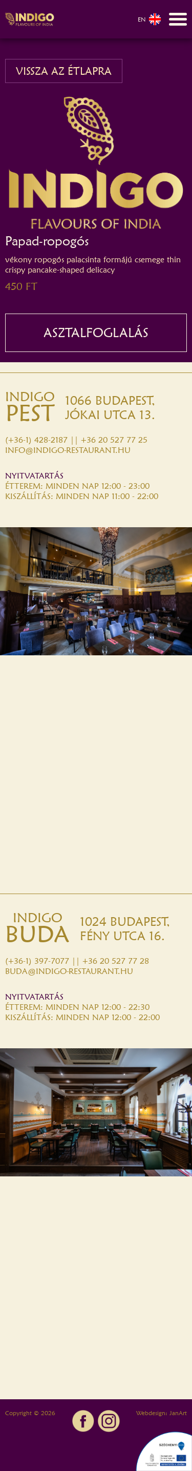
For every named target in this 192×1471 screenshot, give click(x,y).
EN (149, 19)
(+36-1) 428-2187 (36, 440)
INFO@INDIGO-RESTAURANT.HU (68, 450)
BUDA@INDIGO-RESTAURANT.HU (69, 971)
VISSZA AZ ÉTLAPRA (64, 71)
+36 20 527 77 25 (114, 440)
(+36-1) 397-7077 (37, 961)
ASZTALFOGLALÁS (96, 332)
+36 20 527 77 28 (115, 961)
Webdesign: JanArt (161, 1413)
